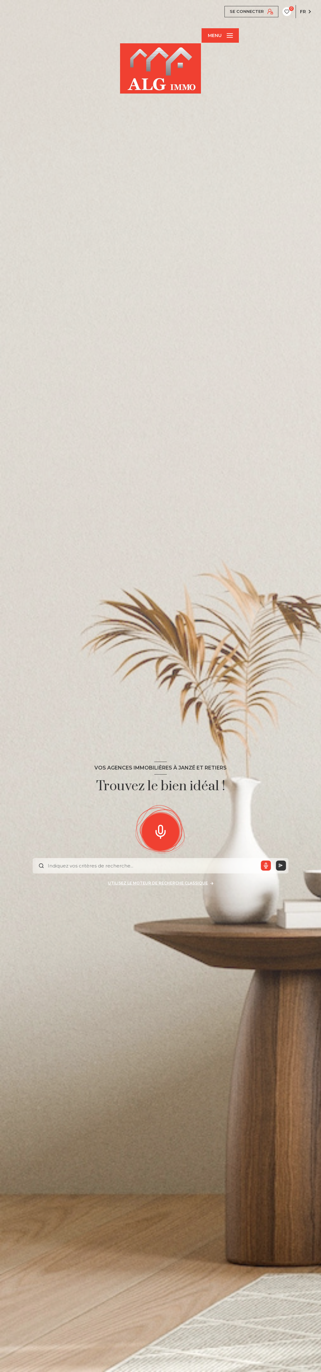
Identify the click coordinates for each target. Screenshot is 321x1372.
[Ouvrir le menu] (220, 35)
